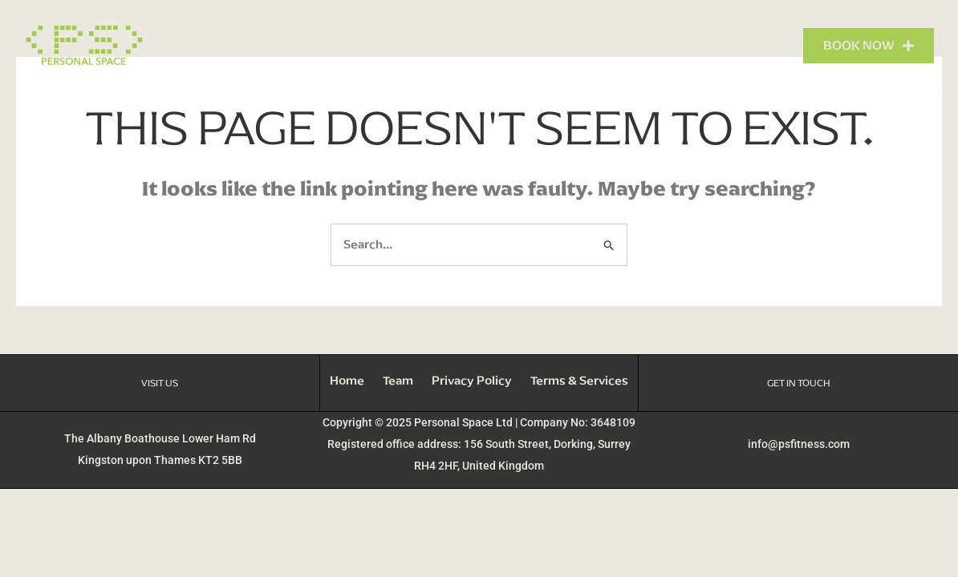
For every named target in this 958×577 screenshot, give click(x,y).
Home (490, 45)
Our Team (668, 45)
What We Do (574, 45)
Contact (749, 45)
